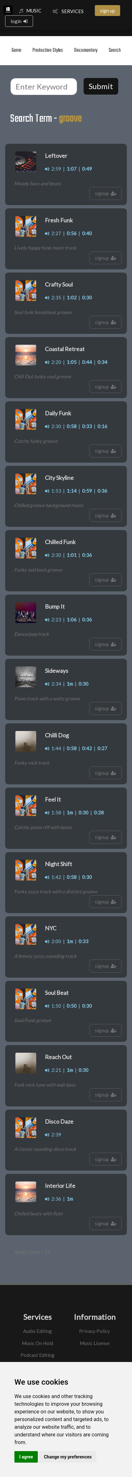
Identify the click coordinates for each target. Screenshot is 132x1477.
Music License (95, 1343)
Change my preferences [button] (68, 1456)
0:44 (87, 362)
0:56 (72, 233)
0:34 (102, 362)
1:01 (72, 555)
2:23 (53, 619)
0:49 (87, 169)
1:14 (72, 491)
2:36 (53, 1199)
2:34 (53, 684)
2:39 (53, 1134)
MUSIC (30, 10)
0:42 (87, 748)
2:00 (53, 941)
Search (115, 50)
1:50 (53, 1006)
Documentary (85, 50)
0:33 (87, 426)
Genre (16, 50)
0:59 (87, 491)
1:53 (53, 491)
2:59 (53, 169)
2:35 (53, 297)
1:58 (53, 812)
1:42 (53, 877)
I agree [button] (26, 1456)
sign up (107, 10)
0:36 (102, 491)
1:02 (72, 297)
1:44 (53, 748)
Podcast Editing (37, 1355)
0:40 (87, 233)
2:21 (53, 1070)
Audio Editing (37, 1331)
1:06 (72, 619)
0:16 (102, 426)
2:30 (53, 426)
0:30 (87, 297)
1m (70, 684)
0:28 (99, 812)
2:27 (53, 233)
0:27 (102, 748)
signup (105, 193)
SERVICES (68, 11)
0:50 (72, 1006)
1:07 (72, 169)
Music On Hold (37, 1343)
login (19, 21)
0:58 (72, 426)
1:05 (72, 362)
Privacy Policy (94, 1331)
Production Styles (47, 50)
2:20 (53, 362)
